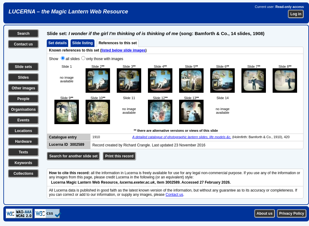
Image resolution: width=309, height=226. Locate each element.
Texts (23, 152)
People (23, 99)
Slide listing (82, 43)
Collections (23, 173)
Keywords (23, 163)
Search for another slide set (73, 156)
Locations (23, 131)
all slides (73, 59)
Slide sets (23, 67)
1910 (96, 137)
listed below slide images (123, 50)
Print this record (119, 156)
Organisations (23, 109)
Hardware (23, 141)
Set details (57, 43)
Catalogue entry (63, 137)
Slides (23, 77)
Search (23, 33)
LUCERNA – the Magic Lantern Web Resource (68, 12)
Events (23, 120)
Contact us (23, 44)
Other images (23, 88)
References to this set (118, 43)
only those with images (104, 59)
